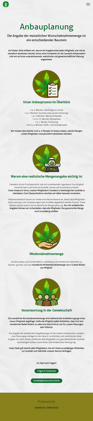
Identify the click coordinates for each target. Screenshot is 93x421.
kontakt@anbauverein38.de (46, 380)
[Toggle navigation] (88, 4)
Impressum (40, 407)
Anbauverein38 (47, 401)
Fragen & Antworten (46, 371)
